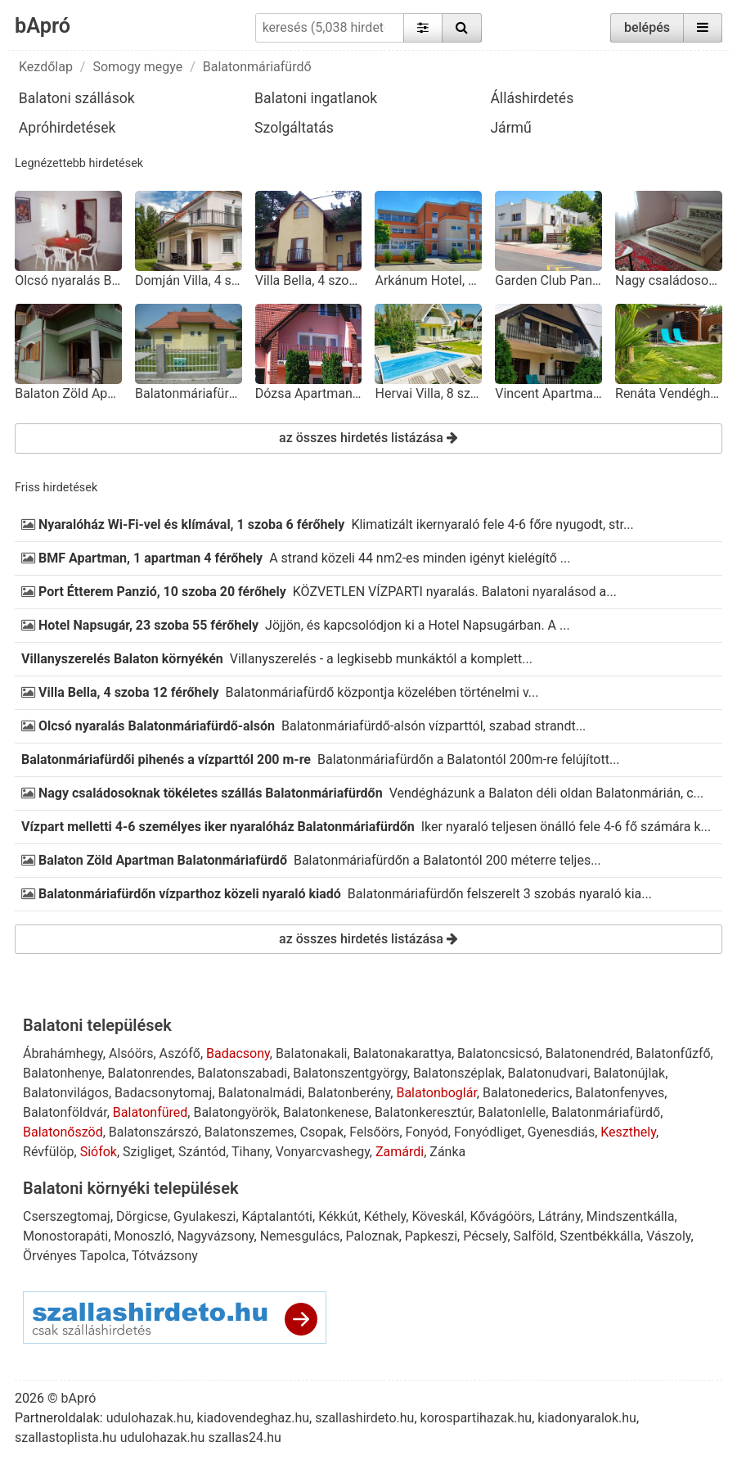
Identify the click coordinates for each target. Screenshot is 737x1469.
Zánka (447, 1151)
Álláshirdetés (531, 98)
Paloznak (372, 1236)
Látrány (559, 1216)
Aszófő (180, 1053)
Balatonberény (349, 1093)
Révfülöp (48, 1151)
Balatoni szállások (77, 98)
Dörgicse (142, 1216)
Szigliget (148, 1151)
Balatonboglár (436, 1093)
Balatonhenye (62, 1073)
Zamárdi (399, 1151)
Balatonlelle (512, 1112)
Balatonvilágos (66, 1093)
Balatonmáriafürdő (257, 67)
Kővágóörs (501, 1216)
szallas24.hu (244, 1437)
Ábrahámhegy (63, 1053)
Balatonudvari (548, 1073)
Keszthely (628, 1132)
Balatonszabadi (242, 1073)
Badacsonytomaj (163, 1093)
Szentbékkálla (599, 1236)
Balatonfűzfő (673, 1053)
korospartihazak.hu (476, 1418)
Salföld (534, 1236)
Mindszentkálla (630, 1216)
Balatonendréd (588, 1053)
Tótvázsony (165, 1255)
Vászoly (668, 1236)
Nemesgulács (300, 1236)
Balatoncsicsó (498, 1053)
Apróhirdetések (67, 128)
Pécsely (485, 1236)
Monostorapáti (65, 1236)
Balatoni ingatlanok (315, 98)
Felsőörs (374, 1132)
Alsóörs (131, 1053)
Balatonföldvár (65, 1112)
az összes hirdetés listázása (368, 437)
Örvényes (50, 1255)
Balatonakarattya (402, 1053)
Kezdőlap (46, 67)
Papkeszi (431, 1236)
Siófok (98, 1151)
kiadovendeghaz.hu (253, 1418)
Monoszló (142, 1236)
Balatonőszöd (63, 1132)
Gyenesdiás (561, 1132)
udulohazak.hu (148, 1418)
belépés (647, 27)
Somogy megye (137, 67)
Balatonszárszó (154, 1132)
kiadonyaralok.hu (586, 1418)
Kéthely (385, 1216)
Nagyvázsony (216, 1236)
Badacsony (238, 1053)
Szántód (202, 1151)
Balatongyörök (234, 1112)
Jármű (510, 128)
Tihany (250, 1151)
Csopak (322, 1132)
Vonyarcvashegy (323, 1151)
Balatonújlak (629, 1073)
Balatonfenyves (619, 1093)
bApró (43, 25)
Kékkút (338, 1216)
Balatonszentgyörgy (350, 1073)
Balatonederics (526, 1093)
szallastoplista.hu (66, 1437)
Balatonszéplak (457, 1073)
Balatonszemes (249, 1132)
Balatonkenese (326, 1112)
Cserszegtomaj (66, 1216)
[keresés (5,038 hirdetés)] (330, 28)
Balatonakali (312, 1053)
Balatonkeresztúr (423, 1112)
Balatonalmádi (260, 1093)
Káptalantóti (277, 1216)
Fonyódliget (488, 1132)
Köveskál (437, 1216)
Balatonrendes (150, 1073)
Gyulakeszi (204, 1216)
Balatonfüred (150, 1112)
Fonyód (427, 1132)
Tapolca (102, 1255)
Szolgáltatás (294, 128)
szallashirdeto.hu (364, 1418)
